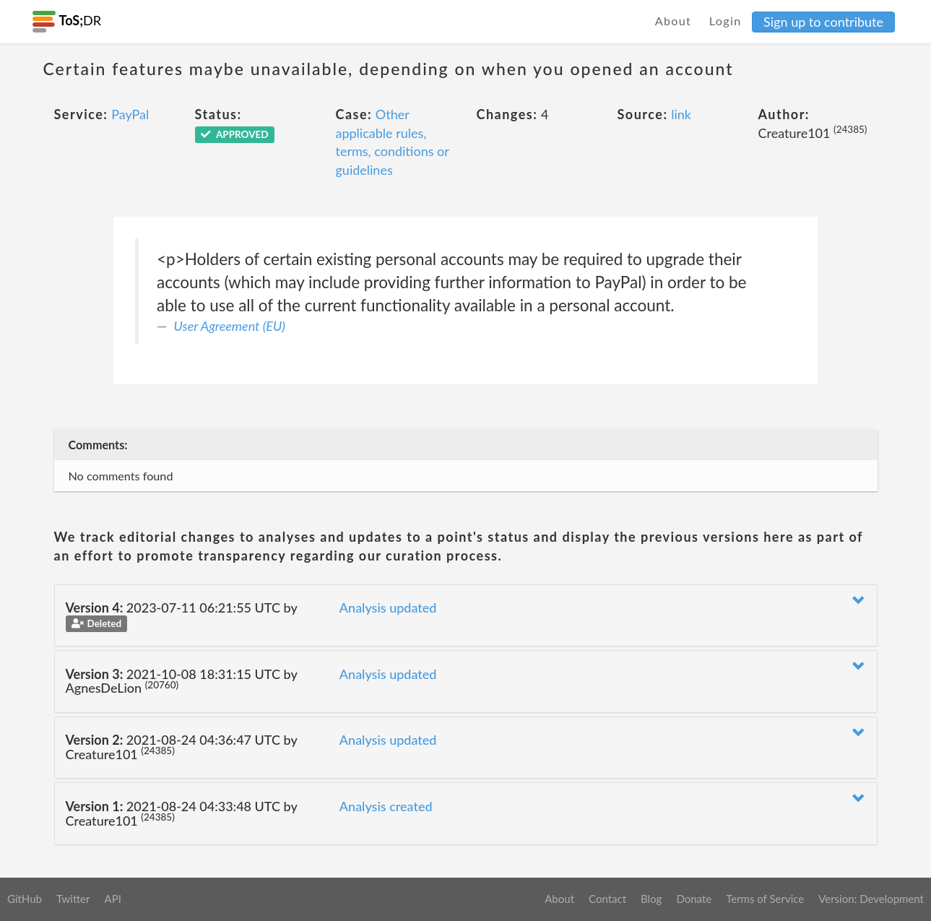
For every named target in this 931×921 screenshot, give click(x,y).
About (673, 20)
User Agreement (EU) (229, 326)
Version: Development (871, 898)
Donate (693, 898)
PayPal (130, 114)
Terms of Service (765, 898)
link (681, 114)
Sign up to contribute (823, 22)
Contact (607, 898)
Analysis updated (388, 607)
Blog (651, 898)
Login (725, 20)
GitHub (24, 898)
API (112, 898)
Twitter (73, 898)
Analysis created (386, 806)
